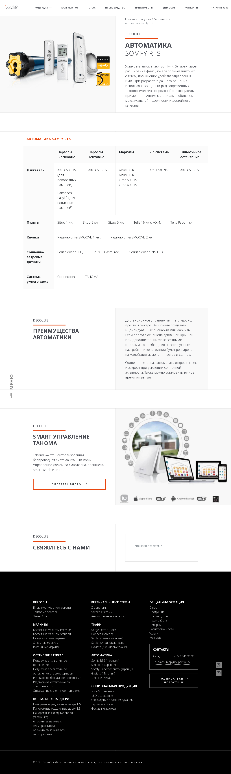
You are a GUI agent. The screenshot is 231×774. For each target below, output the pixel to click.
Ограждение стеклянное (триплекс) (56, 691)
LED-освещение (102, 696)
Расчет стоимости (161, 629)
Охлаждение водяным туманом (112, 700)
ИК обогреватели (103, 691)
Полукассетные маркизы (49, 638)
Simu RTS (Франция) (104, 665)
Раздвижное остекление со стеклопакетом (51, 684)
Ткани (96, 625)
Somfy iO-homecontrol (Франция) (112, 669)
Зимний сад (40, 616)
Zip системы (99, 608)
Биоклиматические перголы (52, 608)
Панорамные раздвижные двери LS (56, 708)
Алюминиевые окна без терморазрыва (49, 732)
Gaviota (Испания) (103, 673)
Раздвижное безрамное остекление (57, 678)
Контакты (191, 7)
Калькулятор (70, 7)
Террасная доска (102, 704)
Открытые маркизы (45, 643)
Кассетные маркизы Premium (52, 630)
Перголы (40, 602)
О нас (91, 7)
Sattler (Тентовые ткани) (107, 638)
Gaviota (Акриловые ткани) (109, 647)
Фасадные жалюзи (103, 708)
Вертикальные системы (110, 602)
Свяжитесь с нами (61, 547)
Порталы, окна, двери (51, 699)
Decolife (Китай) (101, 678)
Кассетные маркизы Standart (52, 634)
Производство (115, 7)
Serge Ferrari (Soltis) (104, 630)
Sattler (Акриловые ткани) (108, 643)
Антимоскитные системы (108, 616)
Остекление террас (48, 655)
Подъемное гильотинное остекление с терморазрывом (53, 671)
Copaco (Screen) (102, 634)
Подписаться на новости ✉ (174, 680)
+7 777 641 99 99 (219, 7)
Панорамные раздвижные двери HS (57, 704)
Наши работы (144, 7)
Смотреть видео (69, 484)
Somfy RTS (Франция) (105, 661)
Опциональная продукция (114, 686)
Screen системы (101, 612)
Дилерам (169, 7)
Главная (130, 19)
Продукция (42, 7)
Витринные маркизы (46, 647)
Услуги (153, 633)
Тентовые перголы (45, 612)
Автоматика (161, 19)
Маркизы (40, 625)
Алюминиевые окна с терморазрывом (47, 723)
